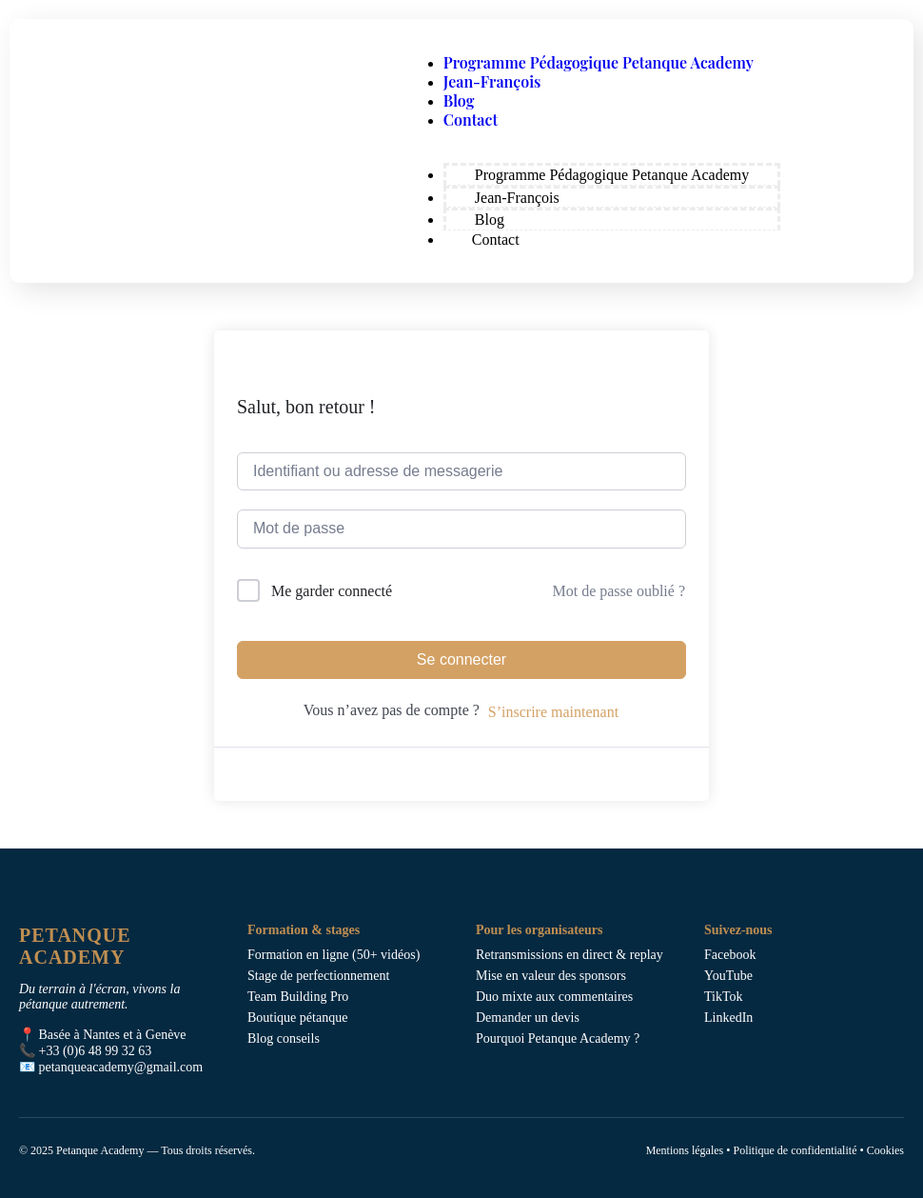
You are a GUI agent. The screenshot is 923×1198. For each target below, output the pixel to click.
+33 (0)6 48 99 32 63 (95, 1051)
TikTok (723, 996)
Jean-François (492, 81)
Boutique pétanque (297, 1017)
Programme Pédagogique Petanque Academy (598, 62)
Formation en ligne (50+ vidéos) (333, 955)
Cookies (885, 1150)
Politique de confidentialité (794, 1150)
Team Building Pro (297, 996)
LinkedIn (728, 1017)
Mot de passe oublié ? (618, 591)
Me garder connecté (331, 591)
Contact (470, 120)
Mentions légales (685, 1150)
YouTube (728, 975)
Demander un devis (527, 1017)
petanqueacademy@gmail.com (121, 1067)
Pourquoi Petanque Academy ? (557, 1038)
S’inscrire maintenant (553, 712)
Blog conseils (283, 1038)
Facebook (730, 955)
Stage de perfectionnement (318, 975)
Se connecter (461, 659)
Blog (459, 100)
